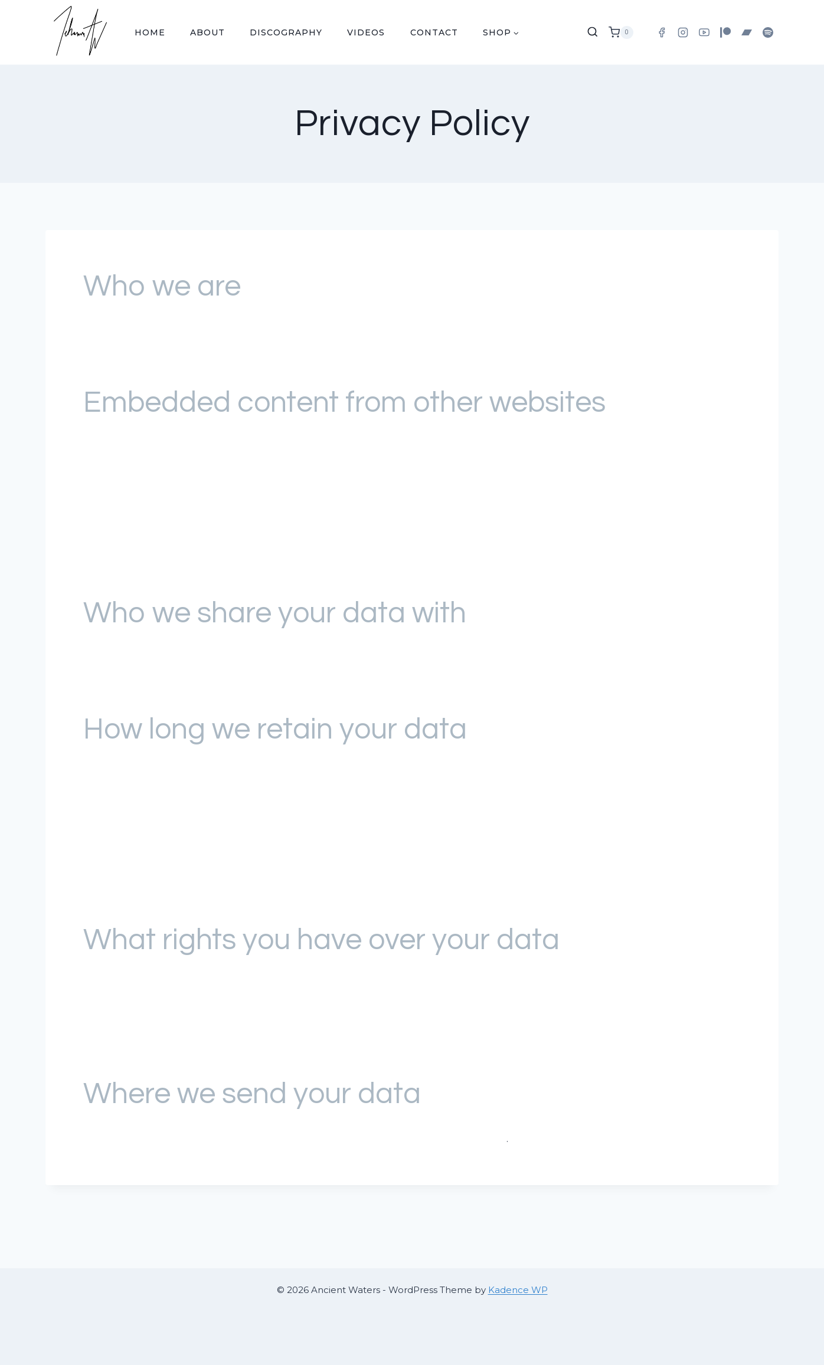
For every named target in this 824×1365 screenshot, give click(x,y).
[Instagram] (683, 32)
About (207, 32)
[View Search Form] (593, 32)
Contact (434, 32)
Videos (366, 32)
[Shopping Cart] (621, 32)
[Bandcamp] (746, 32)
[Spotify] (768, 32)
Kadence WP (518, 1289)
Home (150, 32)
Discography (286, 32)
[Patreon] (725, 32)
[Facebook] (661, 32)
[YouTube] (704, 32)
